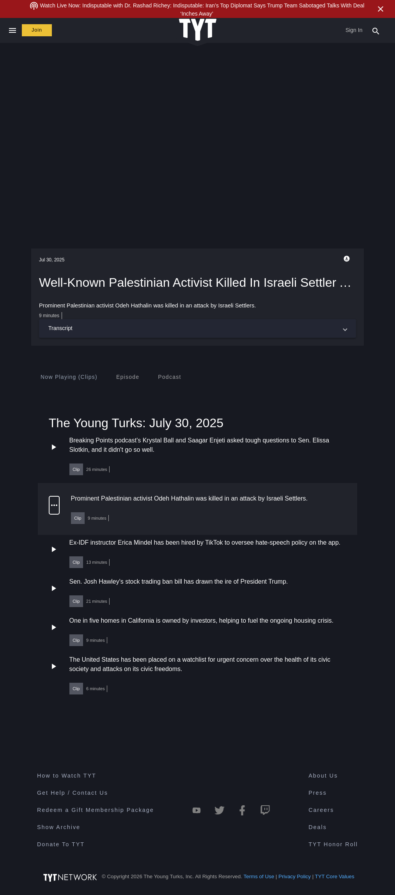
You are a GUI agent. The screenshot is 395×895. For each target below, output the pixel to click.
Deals (317, 827)
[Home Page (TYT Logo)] (197, 30)
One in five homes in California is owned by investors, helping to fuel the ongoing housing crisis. (201, 620)
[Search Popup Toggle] (376, 30)
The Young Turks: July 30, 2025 (136, 423)
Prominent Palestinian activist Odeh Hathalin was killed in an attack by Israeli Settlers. (189, 498)
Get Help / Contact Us (72, 793)
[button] (197, 328)
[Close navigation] (12, 30)
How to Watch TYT (66, 775)
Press (317, 793)
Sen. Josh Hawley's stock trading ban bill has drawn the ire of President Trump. (178, 581)
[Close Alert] (380, 9)
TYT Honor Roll (333, 844)
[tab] (69, 377)
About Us (323, 775)
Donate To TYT (61, 844)
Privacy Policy (294, 877)
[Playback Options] (348, 259)
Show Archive (58, 827)
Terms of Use (259, 877)
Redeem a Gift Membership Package (95, 810)
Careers (321, 810)
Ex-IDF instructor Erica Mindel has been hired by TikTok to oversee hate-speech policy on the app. (204, 542)
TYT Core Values (334, 877)
